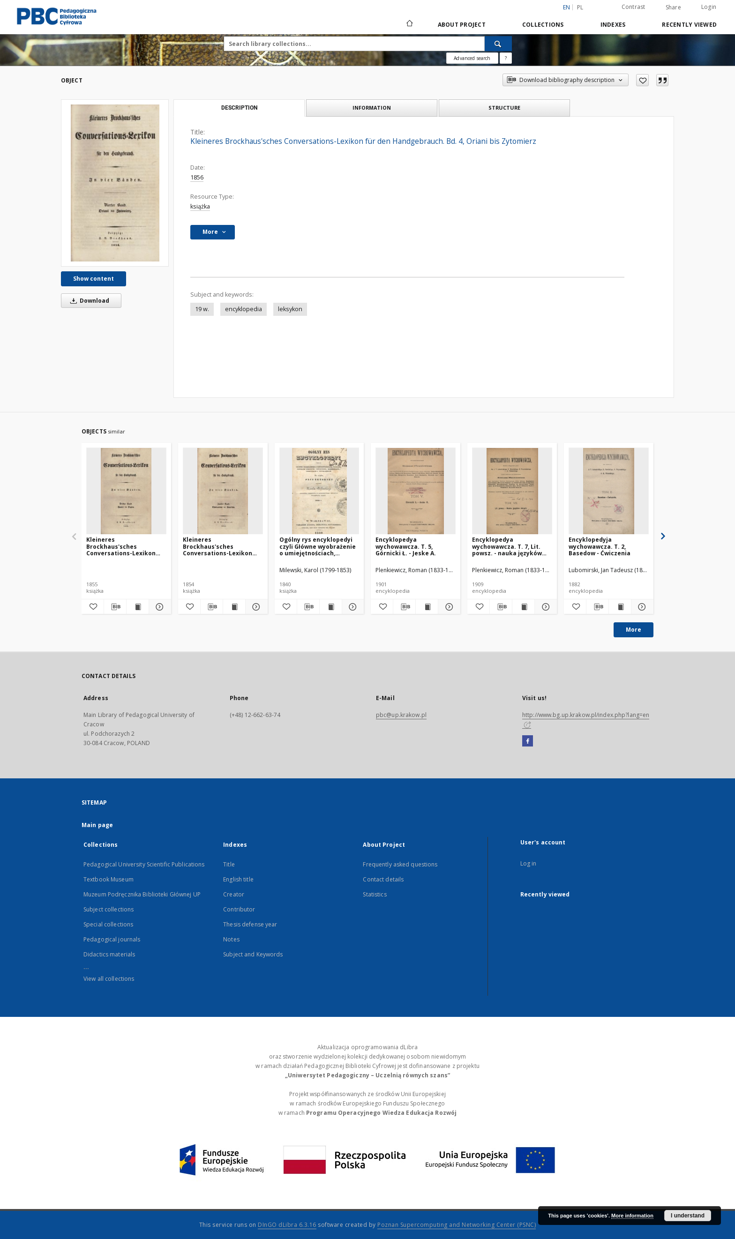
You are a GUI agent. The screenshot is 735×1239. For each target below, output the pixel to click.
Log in (528, 863)
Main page (97, 825)
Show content (93, 279)
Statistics (374, 894)
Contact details (383, 879)
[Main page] (409, 24)
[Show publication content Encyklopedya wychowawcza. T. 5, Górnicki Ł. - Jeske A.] (427, 607)
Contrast (633, 7)
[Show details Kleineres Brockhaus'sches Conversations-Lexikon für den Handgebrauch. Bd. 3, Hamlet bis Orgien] (159, 607)
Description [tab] (239, 107)
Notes (231, 939)
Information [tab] (371, 107)
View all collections (108, 979)
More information (632, 1215)
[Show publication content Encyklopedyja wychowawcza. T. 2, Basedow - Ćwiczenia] (620, 607)
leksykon (290, 309)
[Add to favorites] (642, 80)
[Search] (498, 43)
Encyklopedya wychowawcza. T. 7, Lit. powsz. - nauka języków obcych (507, 546)
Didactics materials (109, 954)
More (633, 630)
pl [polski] (580, 7)
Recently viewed (689, 25)
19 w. (202, 309)
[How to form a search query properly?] (506, 58)
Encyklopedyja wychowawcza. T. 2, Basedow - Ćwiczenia (599, 546)
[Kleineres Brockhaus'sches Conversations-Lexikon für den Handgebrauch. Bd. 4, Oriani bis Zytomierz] (115, 182)
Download (88, 300)
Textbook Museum (108, 879)
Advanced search (472, 58)
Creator (233, 894)
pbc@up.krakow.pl (401, 715)
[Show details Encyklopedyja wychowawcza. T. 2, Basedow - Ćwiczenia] (641, 607)
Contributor (239, 909)
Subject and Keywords (253, 954)
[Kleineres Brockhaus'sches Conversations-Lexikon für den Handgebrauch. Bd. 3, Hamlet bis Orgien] (126, 491)
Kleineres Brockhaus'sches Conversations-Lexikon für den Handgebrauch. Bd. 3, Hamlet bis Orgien (122, 546)
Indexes (613, 25)
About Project (462, 25)
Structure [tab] (504, 107)
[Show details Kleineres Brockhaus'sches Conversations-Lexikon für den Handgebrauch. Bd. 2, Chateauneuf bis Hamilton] (255, 607)
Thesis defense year (250, 924)
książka (200, 206)
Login (708, 7)
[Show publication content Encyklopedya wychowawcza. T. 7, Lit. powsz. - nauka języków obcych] (523, 607)
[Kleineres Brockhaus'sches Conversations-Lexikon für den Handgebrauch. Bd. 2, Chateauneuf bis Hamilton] (222, 491)
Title (229, 864)
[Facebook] (527, 741)
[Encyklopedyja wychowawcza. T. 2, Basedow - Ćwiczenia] (608, 491)
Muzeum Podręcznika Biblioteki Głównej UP (142, 894)
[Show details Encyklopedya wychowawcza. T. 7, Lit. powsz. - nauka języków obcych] (544, 607)
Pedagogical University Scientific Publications (144, 864)
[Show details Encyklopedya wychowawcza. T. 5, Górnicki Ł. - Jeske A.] (448, 607)
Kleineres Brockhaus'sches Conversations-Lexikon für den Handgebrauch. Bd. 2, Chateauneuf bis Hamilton (217, 546)
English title (238, 879)
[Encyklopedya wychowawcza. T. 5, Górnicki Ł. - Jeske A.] (415, 491)
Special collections (108, 924)
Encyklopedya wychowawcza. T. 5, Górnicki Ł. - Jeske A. (405, 546)
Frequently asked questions (400, 864)
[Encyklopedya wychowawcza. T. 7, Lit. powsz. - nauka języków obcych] (512, 491)
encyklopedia (243, 309)
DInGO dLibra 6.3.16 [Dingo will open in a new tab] (287, 1225)
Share (673, 7)
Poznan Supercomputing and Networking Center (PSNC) (456, 1225)
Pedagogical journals (111, 939)
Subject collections (108, 909)
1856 (196, 177)
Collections (543, 25)
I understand (688, 1215)
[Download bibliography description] (115, 607)
